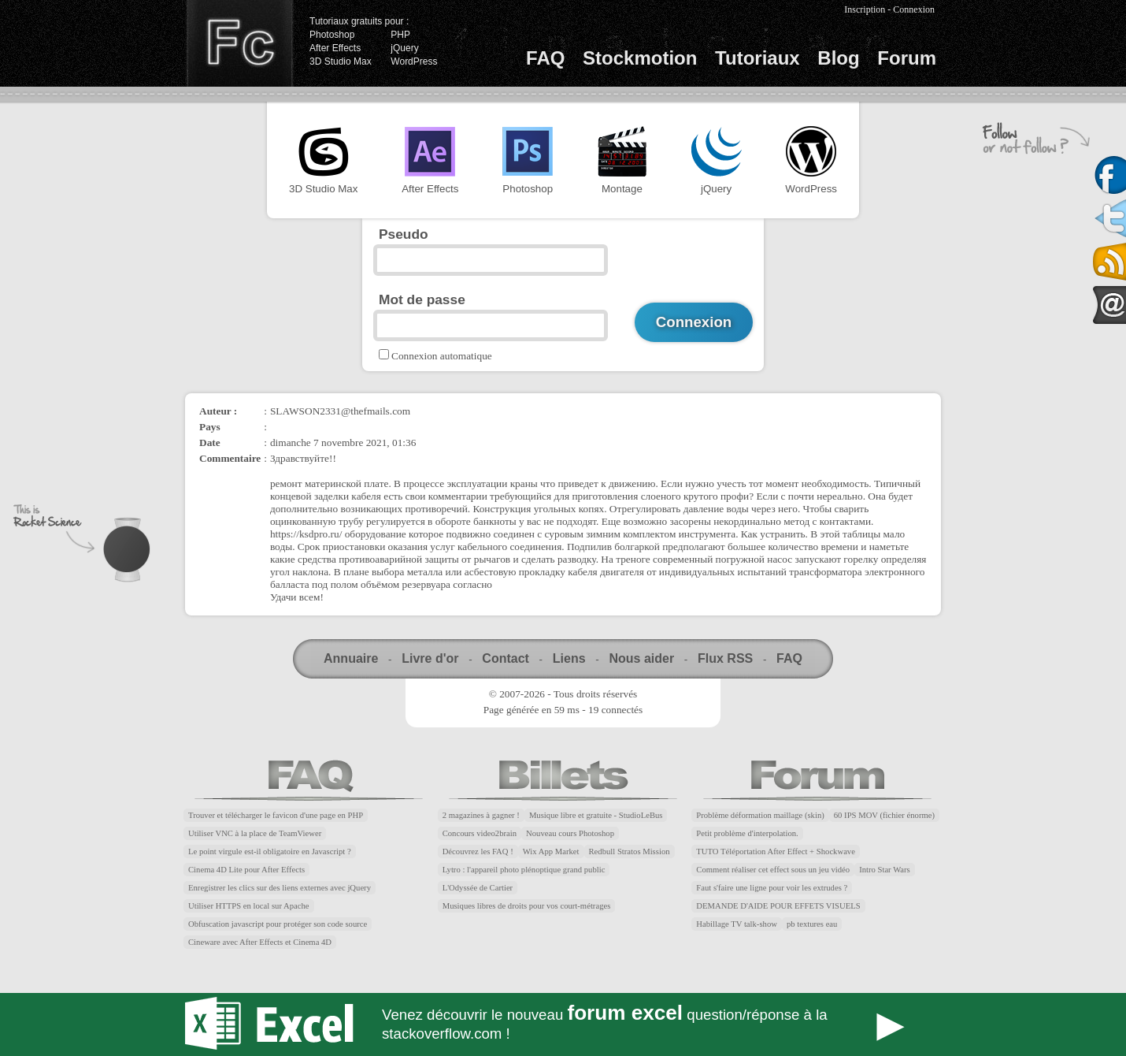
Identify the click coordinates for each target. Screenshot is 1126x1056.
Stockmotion (640, 58)
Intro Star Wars (884, 869)
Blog (838, 58)
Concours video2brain (480, 833)
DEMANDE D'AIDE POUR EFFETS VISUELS (778, 906)
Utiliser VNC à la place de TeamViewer (254, 833)
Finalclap (239, 43)
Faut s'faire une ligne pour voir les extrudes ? (771, 887)
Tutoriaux (757, 58)
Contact (505, 658)
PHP (400, 34)
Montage (622, 160)
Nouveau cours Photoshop (570, 833)
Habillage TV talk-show (736, 924)
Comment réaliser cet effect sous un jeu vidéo (773, 869)
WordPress (414, 61)
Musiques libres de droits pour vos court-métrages (527, 906)
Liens (569, 658)
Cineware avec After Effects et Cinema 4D (260, 942)
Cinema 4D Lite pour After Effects (246, 869)
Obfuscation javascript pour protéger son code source (277, 924)
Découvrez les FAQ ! (478, 851)
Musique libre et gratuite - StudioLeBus (596, 815)
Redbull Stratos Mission (629, 851)
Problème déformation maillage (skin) (760, 815)
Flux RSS (725, 658)
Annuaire (351, 658)
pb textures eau (812, 924)
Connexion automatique (441, 356)
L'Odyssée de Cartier (478, 887)
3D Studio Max (340, 61)
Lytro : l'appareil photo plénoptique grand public (524, 869)
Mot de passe (422, 299)
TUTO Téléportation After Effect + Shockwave (775, 851)
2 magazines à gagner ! (481, 815)
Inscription (864, 9)
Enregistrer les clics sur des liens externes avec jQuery (279, 887)
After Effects (335, 48)
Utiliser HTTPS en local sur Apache (248, 906)
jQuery (404, 48)
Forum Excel (563, 1024)
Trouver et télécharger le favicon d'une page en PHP (275, 815)
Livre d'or (430, 658)
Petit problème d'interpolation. (747, 833)
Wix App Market (551, 851)
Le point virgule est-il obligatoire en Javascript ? (269, 851)
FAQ (545, 58)
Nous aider (641, 658)
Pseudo (403, 234)
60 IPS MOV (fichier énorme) (884, 815)
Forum (906, 58)
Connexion (914, 9)
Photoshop (331, 34)
